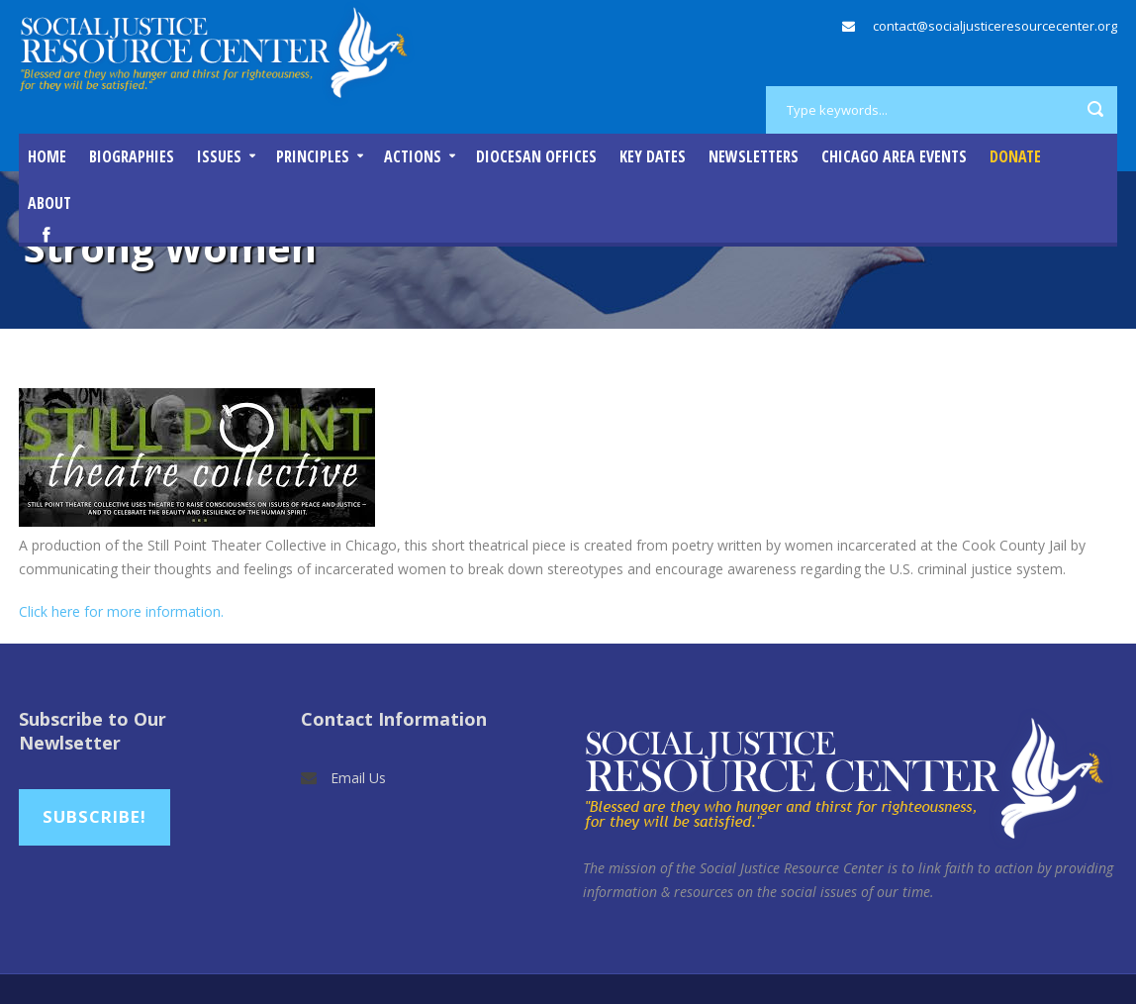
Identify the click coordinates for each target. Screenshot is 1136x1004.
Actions (412, 156)
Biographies (131, 156)
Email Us (358, 777)
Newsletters (754, 156)
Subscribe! (94, 816)
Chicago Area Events (894, 156)
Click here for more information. (121, 611)
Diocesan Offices (536, 156)
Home (47, 156)
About (49, 203)
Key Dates (652, 156)
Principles (312, 156)
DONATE (1015, 156)
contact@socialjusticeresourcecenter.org (995, 26)
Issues (219, 156)
